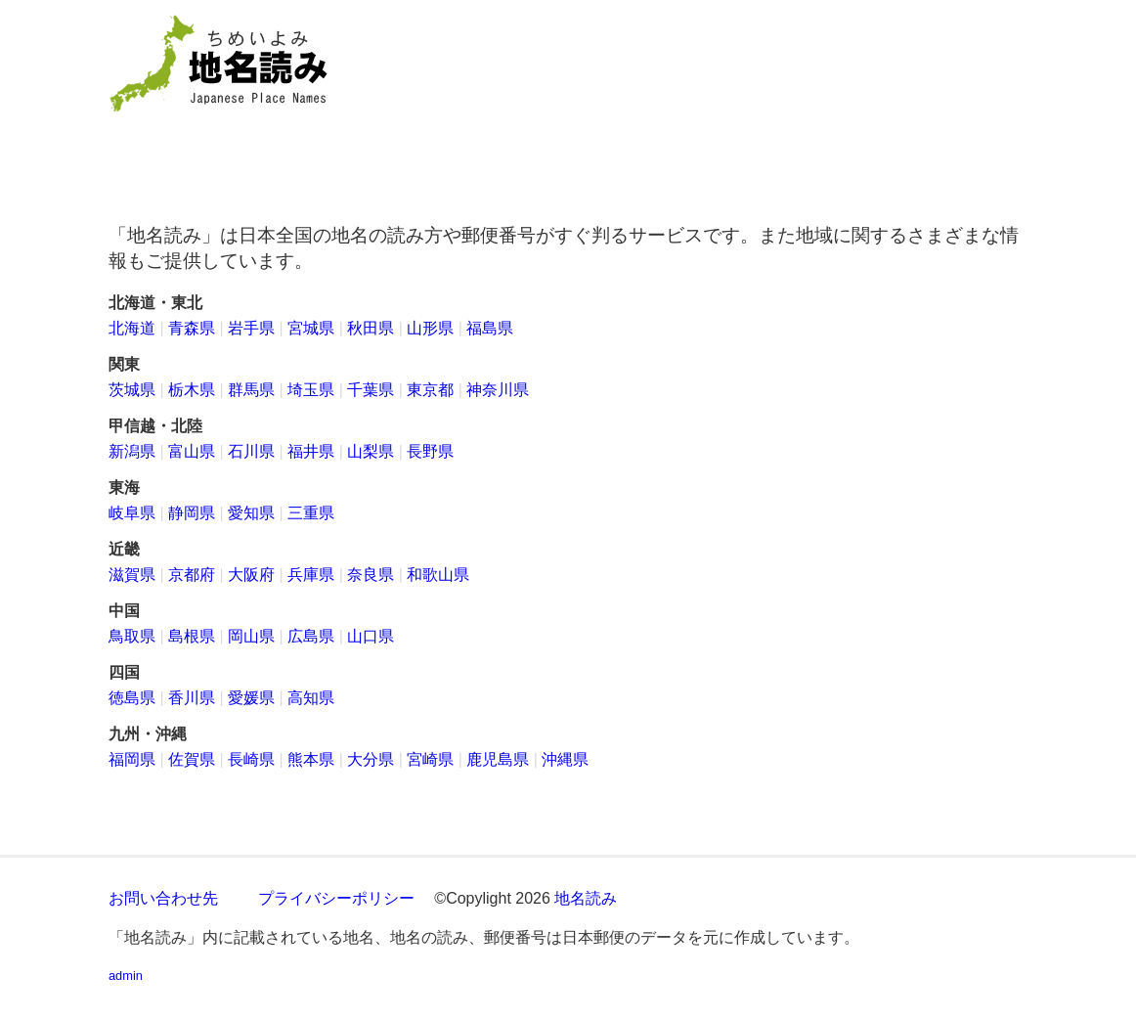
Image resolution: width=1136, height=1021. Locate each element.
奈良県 (370, 574)
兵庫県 (310, 574)
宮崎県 (430, 759)
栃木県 (191, 389)
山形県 (430, 328)
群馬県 (251, 389)
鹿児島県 (497, 759)
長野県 (430, 451)
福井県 (310, 451)
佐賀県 (191, 759)
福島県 (489, 328)
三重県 (310, 513)
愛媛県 (251, 697)
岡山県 (251, 636)
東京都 (430, 389)
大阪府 (251, 574)
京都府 (191, 574)
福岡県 (132, 759)
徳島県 (132, 697)
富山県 (191, 451)
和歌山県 (438, 574)
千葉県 (370, 389)
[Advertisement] (709, 99)
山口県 (370, 636)
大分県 (370, 759)
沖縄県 (565, 759)
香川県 (191, 697)
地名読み (585, 898)
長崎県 (251, 759)
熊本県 (310, 759)
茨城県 (132, 389)
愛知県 (251, 513)
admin (126, 975)
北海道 (132, 328)
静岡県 (191, 513)
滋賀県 (132, 574)
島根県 (191, 636)
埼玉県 (310, 389)
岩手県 (251, 328)
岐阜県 (132, 513)
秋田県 (370, 328)
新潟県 (132, 451)
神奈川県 (497, 389)
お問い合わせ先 (163, 898)
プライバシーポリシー (336, 898)
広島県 (310, 636)
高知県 (310, 697)
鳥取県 (132, 636)
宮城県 (310, 328)
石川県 (251, 451)
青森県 (191, 328)
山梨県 (370, 451)
